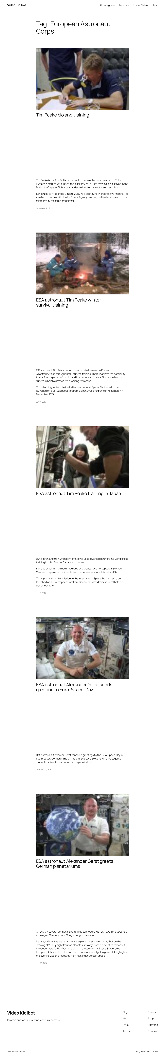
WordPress (153, 1051)
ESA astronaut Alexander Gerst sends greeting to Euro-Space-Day (74, 687)
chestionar (124, 5)
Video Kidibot (16, 5)
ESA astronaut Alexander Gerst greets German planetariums (74, 864)
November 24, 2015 (44, 208)
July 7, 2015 (41, 401)
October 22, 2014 (43, 769)
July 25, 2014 (41, 963)
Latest (154, 5)
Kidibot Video (140, 5)
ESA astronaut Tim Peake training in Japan (78, 493)
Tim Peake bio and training (62, 114)
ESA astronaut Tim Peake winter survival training (68, 302)
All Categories (107, 5)
